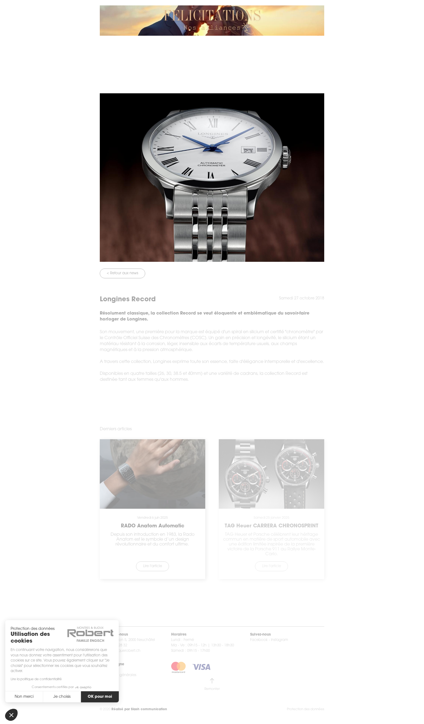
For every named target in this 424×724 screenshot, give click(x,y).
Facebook (259, 640)
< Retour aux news (122, 273)
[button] (11, 714)
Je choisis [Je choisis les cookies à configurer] (47, 697)
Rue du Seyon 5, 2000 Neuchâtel (127, 640)
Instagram (279, 640)
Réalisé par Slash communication (139, 709)
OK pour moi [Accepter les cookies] (85, 697)
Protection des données (305, 709)
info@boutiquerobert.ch (120, 651)
